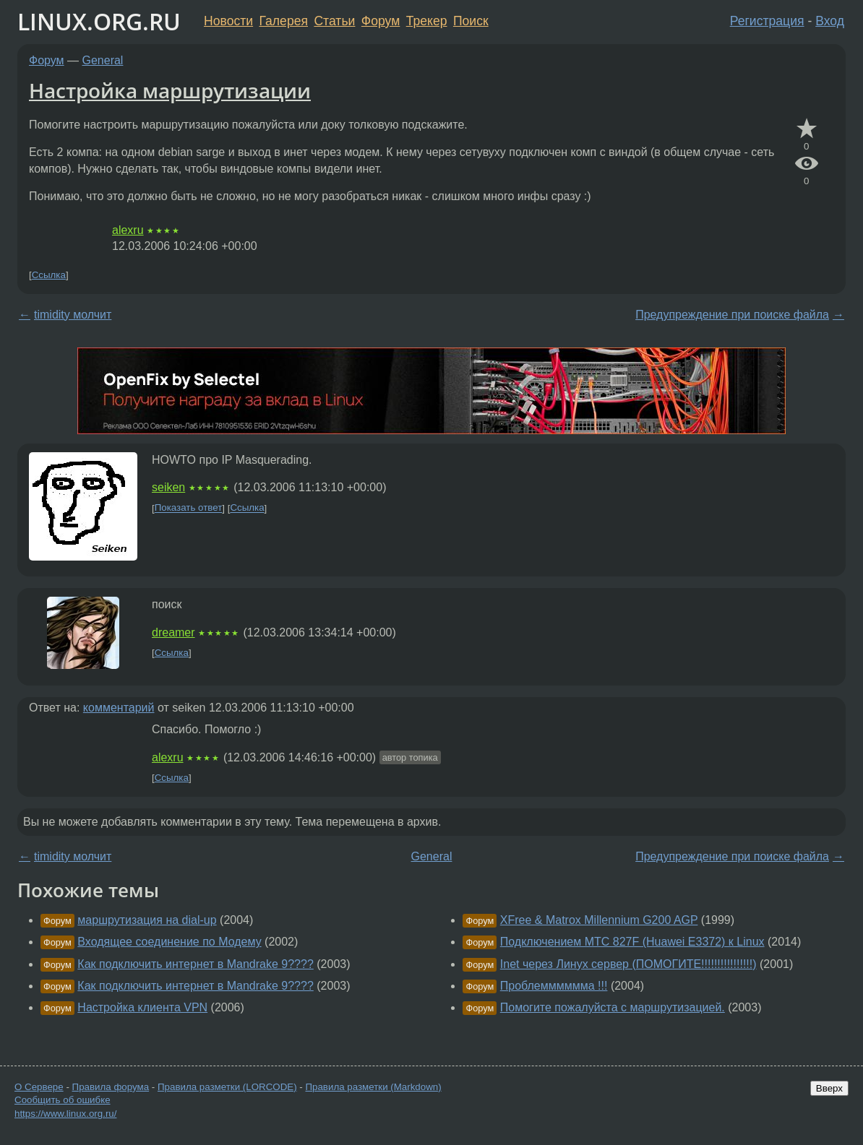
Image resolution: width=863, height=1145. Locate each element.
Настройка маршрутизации (170, 90)
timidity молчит (72, 314)
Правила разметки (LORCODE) (227, 1086)
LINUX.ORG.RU (99, 21)
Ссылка (49, 274)
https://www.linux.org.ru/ (65, 1113)
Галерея (283, 21)
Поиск (471, 21)
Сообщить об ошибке (62, 1099)
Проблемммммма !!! (554, 986)
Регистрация (767, 21)
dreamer (173, 632)
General (103, 60)
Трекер (426, 21)
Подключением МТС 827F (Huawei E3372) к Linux (632, 942)
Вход (829, 21)
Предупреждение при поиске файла (732, 314)
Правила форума (111, 1086)
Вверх (829, 1088)
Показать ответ (189, 508)
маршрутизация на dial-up (146, 920)
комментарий (119, 707)
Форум (380, 21)
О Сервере (39, 1086)
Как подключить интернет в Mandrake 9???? (195, 964)
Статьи (334, 21)
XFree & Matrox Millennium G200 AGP (599, 920)
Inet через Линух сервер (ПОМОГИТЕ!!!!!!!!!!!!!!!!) (628, 964)
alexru (128, 230)
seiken (168, 487)
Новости (228, 21)
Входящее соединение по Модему (169, 942)
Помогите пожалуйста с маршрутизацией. (612, 1007)
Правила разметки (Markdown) (373, 1086)
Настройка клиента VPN (142, 1007)
